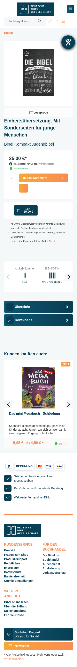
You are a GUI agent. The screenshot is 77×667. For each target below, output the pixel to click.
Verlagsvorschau (54, 572)
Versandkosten (46, 164)
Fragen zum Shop (16, 554)
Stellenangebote (15, 610)
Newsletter (16, 646)
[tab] (38, 307)
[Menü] (70, 9)
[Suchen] (39, 21)
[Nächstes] (69, 277)
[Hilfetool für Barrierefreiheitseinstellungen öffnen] (68, 42)
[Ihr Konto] (56, 21)
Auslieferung (51, 568)
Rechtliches (12, 563)
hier (55, 241)
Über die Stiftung (15, 606)
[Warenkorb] (63, 21)
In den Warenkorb (43, 178)
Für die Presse (14, 615)
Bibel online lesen (16, 602)
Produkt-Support (15, 559)
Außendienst (51, 564)
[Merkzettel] (50, 21)
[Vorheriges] (8, 277)
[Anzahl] (13, 178)
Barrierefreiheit (14, 576)
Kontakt (9, 550)
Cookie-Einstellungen (18, 580)
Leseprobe (38, 112)
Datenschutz (12, 572)
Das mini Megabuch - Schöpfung (34, 413)
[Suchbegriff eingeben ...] (18, 21)
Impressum (12, 567)
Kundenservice (18, 544)
